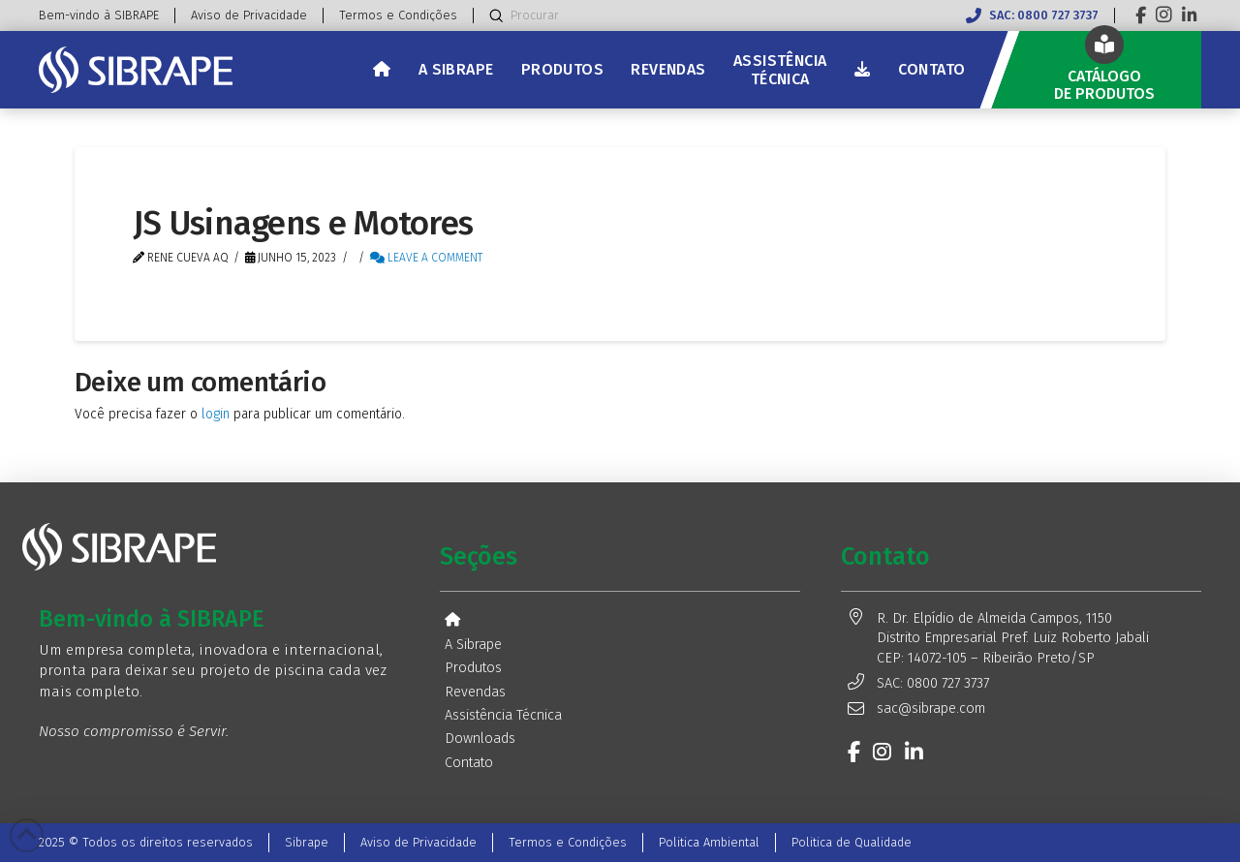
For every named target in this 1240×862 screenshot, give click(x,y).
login (216, 414)
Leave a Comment (426, 257)
